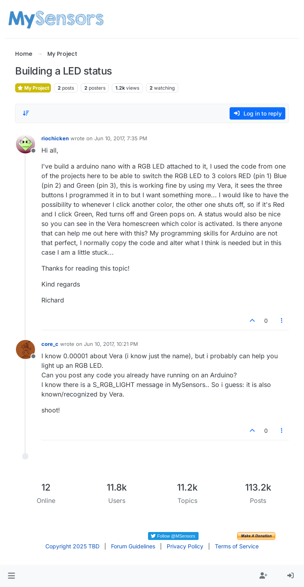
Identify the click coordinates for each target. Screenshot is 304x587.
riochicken (55, 138)
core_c (49, 344)
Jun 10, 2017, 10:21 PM (111, 344)
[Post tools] (282, 320)
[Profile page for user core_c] (25, 349)
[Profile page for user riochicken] (25, 143)
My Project (33, 88)
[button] (11, 576)
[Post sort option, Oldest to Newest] (26, 113)
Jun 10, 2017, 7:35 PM (120, 138)
